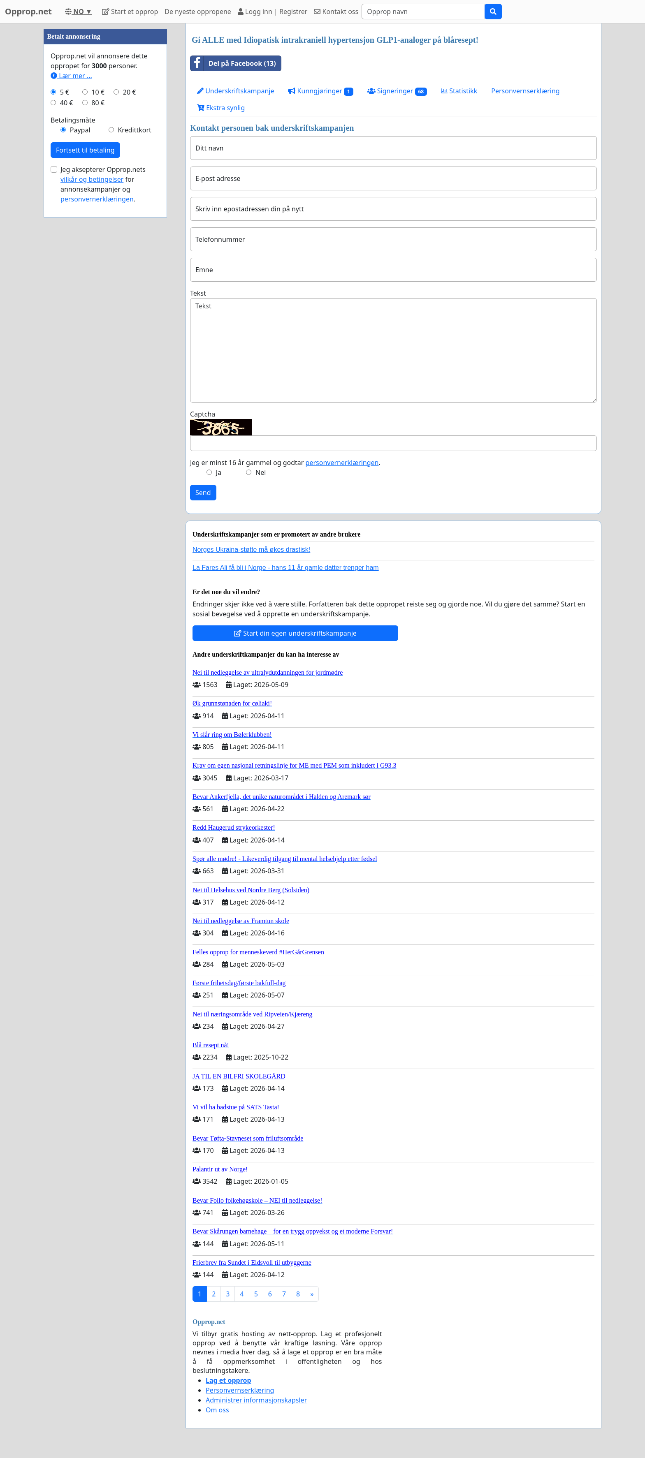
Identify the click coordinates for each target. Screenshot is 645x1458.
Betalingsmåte (73, 120)
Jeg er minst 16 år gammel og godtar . (285, 462)
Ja (218, 472)
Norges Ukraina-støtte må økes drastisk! (251, 549)
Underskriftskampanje (235, 90)
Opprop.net (28, 11)
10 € (97, 92)
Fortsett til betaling (85, 150)
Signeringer (397, 91)
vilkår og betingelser (91, 179)
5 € (64, 92)
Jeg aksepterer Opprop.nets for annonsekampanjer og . (103, 184)
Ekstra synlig (221, 107)
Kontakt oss (336, 11)
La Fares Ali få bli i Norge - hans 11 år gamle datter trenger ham (286, 567)
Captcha (202, 414)
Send (203, 492)
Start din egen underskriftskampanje (295, 633)
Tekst (198, 293)
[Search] (423, 11)
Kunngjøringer (320, 91)
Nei (260, 472)
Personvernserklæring (525, 90)
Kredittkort (134, 129)
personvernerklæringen (342, 462)
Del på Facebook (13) (233, 63)
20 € (129, 92)
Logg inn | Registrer (272, 11)
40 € (66, 102)
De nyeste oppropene (198, 11)
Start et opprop (130, 11)
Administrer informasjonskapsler (256, 1400)
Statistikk (459, 90)
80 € (97, 102)
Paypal (80, 129)
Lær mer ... (71, 75)
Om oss (217, 1409)
